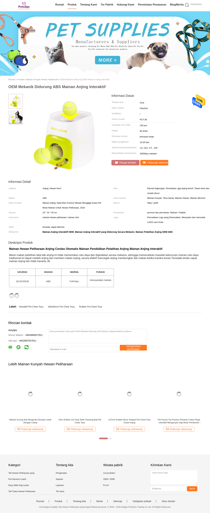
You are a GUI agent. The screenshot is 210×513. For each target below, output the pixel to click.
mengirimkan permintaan (133, 347)
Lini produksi (109, 473)
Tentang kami (88, 4)
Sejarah (59, 479)
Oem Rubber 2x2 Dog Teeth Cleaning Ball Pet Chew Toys (79, 421)
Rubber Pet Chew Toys (90, 306)
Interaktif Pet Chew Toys (31, 306)
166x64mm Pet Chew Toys (61, 306)
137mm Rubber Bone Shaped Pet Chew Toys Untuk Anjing (129, 421)
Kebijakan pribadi (142, 501)
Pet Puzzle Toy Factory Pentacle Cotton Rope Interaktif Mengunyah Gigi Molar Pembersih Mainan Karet (179, 421)
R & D (106, 485)
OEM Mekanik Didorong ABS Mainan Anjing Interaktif (84, 79)
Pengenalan (61, 473)
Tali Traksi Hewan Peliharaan (21, 491)
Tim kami (60, 491)
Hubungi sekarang (155, 162)
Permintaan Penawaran (152, 4)
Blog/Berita (177, 4)
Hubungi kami (125, 4)
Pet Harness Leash (17, 479)
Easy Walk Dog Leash (18, 485)
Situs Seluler (168, 501)
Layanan (60, 485)
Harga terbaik (125, 162)
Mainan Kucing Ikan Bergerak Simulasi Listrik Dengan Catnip (30, 421)
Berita (99, 501)
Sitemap (117, 501)
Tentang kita (79, 501)
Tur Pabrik (107, 4)
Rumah (59, 4)
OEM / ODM (109, 479)
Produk (72, 4)
